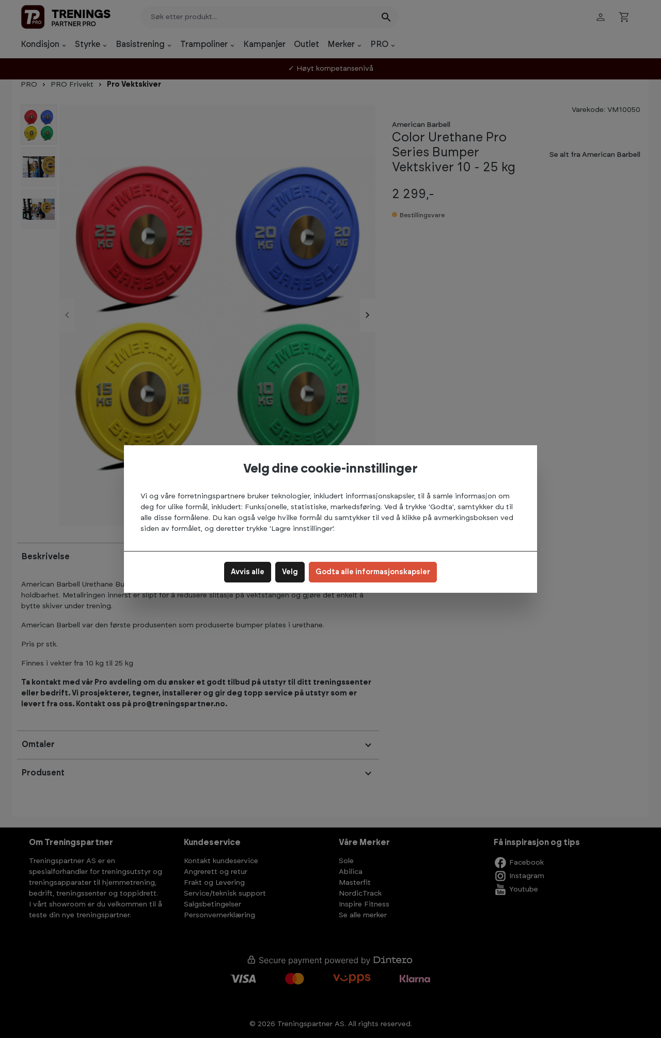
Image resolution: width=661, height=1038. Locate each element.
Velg (290, 572)
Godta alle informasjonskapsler (373, 572)
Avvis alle (247, 572)
